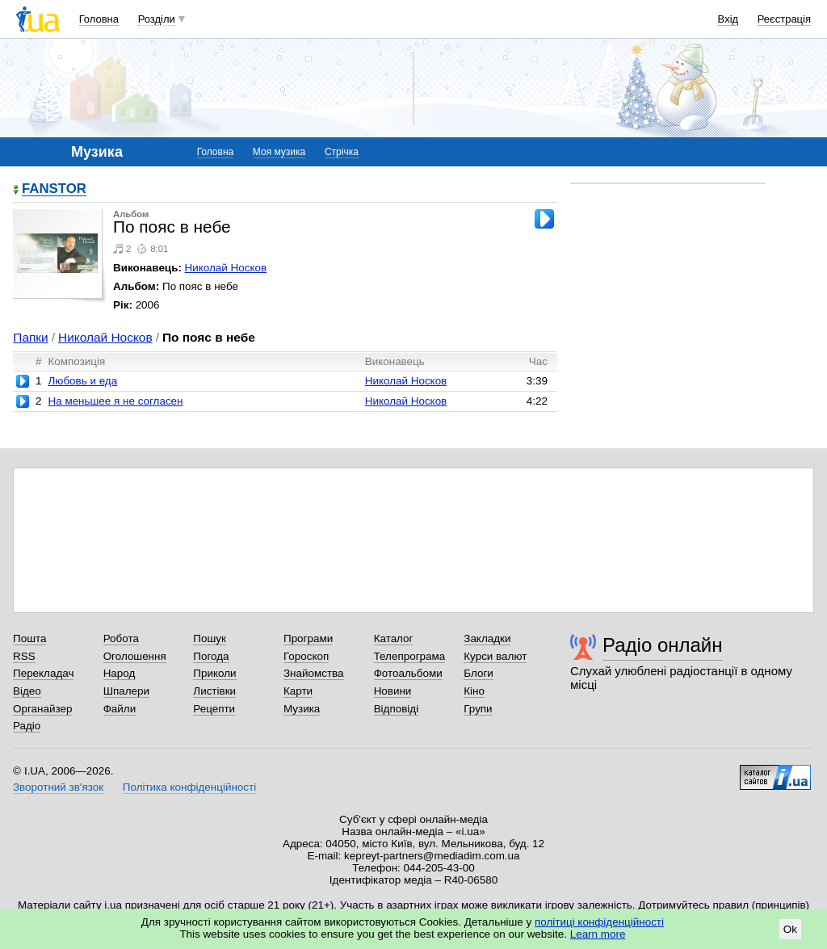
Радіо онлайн (662, 645)
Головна (99, 19)
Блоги (478, 673)
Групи (478, 709)
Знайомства (313, 673)
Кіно (474, 691)
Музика (301, 709)
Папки (30, 337)
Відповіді (396, 709)
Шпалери (126, 691)
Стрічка (342, 151)
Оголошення (134, 656)
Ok (790, 929)
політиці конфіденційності (599, 922)
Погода (211, 656)
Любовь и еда (82, 381)
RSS (24, 656)
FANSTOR (54, 189)
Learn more (598, 934)
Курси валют (495, 656)
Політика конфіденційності (189, 787)
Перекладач (43, 673)
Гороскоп (306, 656)
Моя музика (279, 151)
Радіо (26, 726)
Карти (298, 691)
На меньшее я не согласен (115, 401)
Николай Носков (226, 268)
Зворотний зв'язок (58, 787)
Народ (119, 673)
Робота (121, 638)
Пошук (209, 638)
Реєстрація (784, 19)
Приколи (214, 673)
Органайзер (42, 709)
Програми (308, 638)
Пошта (29, 638)
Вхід (728, 19)
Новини (393, 691)
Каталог (394, 638)
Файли (119, 709)
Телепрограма (410, 656)
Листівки (214, 691)
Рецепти (214, 709)
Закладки (487, 638)
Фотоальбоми (408, 673)
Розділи (156, 19)
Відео (27, 691)
